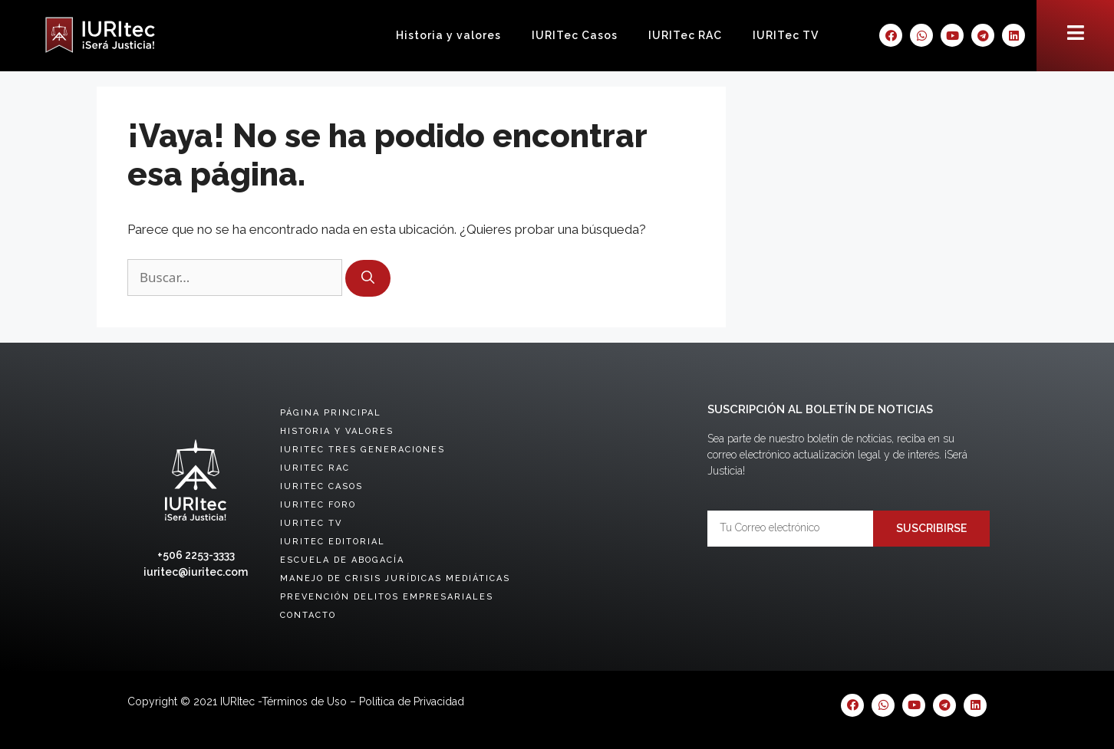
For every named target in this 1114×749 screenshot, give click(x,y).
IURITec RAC (685, 35)
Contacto (308, 615)
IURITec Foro (318, 505)
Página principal (330, 413)
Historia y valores (448, 35)
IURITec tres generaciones (362, 450)
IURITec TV (786, 35)
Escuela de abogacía (342, 560)
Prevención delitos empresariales (386, 597)
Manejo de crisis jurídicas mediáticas (395, 578)
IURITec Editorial (332, 542)
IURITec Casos (575, 35)
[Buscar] (368, 278)
